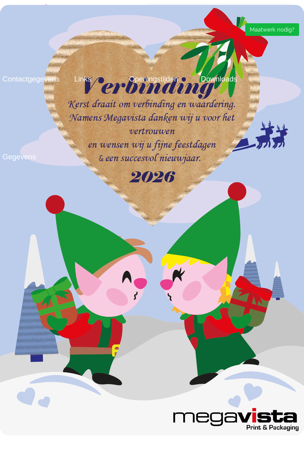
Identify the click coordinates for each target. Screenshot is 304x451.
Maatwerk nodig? (272, 29)
